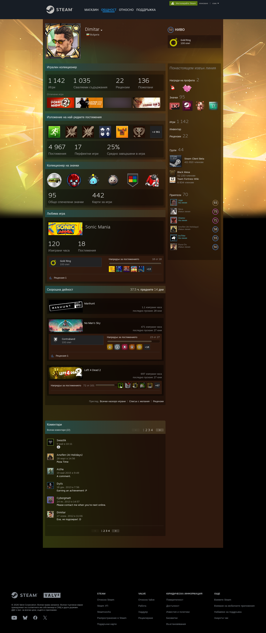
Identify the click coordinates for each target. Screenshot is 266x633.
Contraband (68, 338)
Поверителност (174, 599)
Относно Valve (146, 599)
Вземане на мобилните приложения (234, 605)
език (214, 3)
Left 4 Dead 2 (92, 370)
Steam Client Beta (194, 158)
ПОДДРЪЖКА (146, 10)
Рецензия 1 (60, 277)
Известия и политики (178, 611)
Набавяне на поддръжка (228, 611)
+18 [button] (147, 347)
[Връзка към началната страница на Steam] (62, 12)
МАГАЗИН (91, 10)
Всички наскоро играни (113, 401)
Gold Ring (65, 260)
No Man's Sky (92, 323)
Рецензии (158, 401)
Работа (142, 605)
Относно (126, 10)
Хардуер (143, 611)
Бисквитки (172, 617)
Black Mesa (183, 172)
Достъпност (172, 605)
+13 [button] (149, 269)
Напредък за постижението (124, 259)
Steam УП (102, 605)
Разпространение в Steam (112, 617)
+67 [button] (157, 385)
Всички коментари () (58, 430)
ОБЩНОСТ (108, 10)
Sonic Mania (97, 227)
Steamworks (104, 611)
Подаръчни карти (107, 623)
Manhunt (89, 303)
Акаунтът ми (221, 617)
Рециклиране (145, 617)
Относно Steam (105, 599)
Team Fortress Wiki (188, 178)
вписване (203, 3)
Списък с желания (139, 401)
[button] (194, 29)
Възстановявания (176, 623)
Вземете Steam (222, 599)
